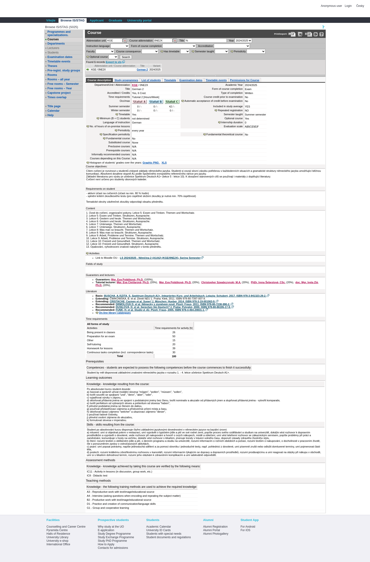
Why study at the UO (111, 526)
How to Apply (106, 544)
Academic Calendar (158, 526)
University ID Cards (158, 530)
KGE (135, 85)
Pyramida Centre (57, 530)
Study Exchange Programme (116, 537)
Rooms (52, 75)
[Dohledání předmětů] (174, 40)
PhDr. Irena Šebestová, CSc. (268, 282)
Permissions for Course (244, 80)
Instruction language (98, 46)
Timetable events (58, 61)
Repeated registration (230, 110)
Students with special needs (163, 533)
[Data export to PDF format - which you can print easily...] (292, 34)
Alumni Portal (211, 530)
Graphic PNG (151, 162)
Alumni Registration (215, 526)
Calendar (53, 110)
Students (53, 52)
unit (96, 40)
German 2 (142, 69)
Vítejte (50, 20)
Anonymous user (332, 6)
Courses (53, 39)
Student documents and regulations (168, 537)
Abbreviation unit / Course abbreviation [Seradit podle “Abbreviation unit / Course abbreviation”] (115, 66)
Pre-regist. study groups (63, 70)
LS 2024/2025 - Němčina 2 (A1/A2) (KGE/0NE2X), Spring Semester (160, 257)
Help (50, 115)
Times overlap (56, 97)
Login (348, 6)
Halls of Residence (58, 533)
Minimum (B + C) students (115, 118)
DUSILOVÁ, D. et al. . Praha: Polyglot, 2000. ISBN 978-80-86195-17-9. (173, 307)
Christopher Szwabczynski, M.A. (221, 282)
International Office (58, 544)
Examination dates (59, 57)
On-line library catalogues (115, 312)
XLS (164, 162)
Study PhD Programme (112, 540)
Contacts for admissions (113, 548)
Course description (99, 80)
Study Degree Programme (114, 533)
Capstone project (59, 92)
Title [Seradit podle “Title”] (142, 66)
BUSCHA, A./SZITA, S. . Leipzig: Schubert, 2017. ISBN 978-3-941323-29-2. (185, 295)
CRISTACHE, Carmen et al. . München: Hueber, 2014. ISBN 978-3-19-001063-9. (162, 301)
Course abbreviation (140, 40)
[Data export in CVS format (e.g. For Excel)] (308, 34)
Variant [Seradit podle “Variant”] (156, 66)
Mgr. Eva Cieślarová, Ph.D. (133, 282)
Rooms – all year (58, 79)
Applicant (97, 20)
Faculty (90, 51)
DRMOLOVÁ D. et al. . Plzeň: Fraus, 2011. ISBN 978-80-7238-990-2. (173, 304)
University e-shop (57, 540)
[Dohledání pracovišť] (124, 40)
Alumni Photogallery (215, 533)
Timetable (170, 80)
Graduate (115, 20)
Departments (56, 43)
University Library (57, 537)
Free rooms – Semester (63, 84)
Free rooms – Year (59, 88)
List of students (151, 80)
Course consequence (128, 51)
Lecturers (53, 48)
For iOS (245, 530)
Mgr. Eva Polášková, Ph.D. (127, 279)
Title (181, 40)
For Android (247, 526)
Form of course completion (146, 46)
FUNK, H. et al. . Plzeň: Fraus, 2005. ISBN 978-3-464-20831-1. (160, 309)
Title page (54, 106)
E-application (106, 530)
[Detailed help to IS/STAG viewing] (321, 34)
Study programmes (126, 80)
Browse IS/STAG (73, 20)
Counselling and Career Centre (65, 526)
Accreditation (205, 46)
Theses (52, 66)
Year (231, 40)
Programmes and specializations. (59, 33)
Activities (94, 253)
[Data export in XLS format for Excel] (300, 34)
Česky (360, 6)
